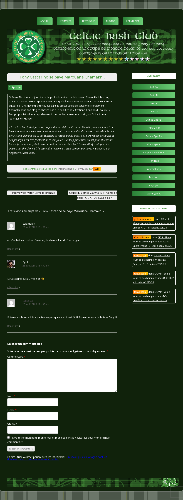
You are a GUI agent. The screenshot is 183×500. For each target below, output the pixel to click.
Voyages (154, 185)
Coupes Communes (153, 152)
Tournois (154, 177)
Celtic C (154, 103)
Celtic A (154, 86)
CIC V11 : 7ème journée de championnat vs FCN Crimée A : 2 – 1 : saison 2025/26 (153, 223)
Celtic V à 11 (153, 128)
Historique (88, 21)
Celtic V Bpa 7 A (154, 136)
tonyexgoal (140, 255)
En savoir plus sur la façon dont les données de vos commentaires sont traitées (57, 458)
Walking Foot (154, 193)
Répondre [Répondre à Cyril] (12, 287)
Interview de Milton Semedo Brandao (32, 192)
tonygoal (28, 300)
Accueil (44, 21)
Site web (12, 424)
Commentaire (16, 356)
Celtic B (154, 95)
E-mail (12, 410)
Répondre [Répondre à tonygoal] (12, 326)
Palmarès (65, 21)
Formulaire (132, 21)
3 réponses (15, 87)
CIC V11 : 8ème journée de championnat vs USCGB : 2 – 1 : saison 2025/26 (153, 278)
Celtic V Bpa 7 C (154, 144)
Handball (154, 160)
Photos (110, 21)
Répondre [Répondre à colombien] (12, 248)
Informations (65, 168)
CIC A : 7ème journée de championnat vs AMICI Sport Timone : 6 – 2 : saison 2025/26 (152, 241)
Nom (11, 396)
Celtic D (154, 111)
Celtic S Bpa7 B (154, 119)
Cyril (97, 168)
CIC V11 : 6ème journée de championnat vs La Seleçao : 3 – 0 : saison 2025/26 (151, 260)
